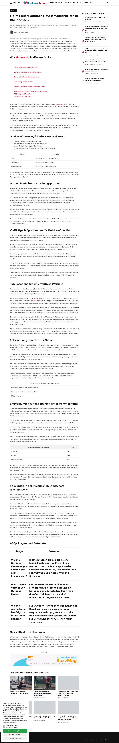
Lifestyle (67, 2)
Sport (92, 2)
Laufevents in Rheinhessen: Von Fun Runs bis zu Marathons (44, 707)
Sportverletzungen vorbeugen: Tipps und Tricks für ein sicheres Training (68, 683)
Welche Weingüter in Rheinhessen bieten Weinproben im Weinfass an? (96, 28)
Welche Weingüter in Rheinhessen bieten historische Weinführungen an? (96, 50)
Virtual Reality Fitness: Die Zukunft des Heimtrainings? (21, 683)
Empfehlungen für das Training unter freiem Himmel (29, 86)
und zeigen (24, 51)
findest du (22, 57)
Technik (75, 2)
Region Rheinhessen (55, 2)
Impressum (93, 740)
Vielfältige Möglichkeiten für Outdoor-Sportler (28, 72)
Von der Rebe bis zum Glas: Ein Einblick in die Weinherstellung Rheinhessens (95, 39)
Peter (14, 32)
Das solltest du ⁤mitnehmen (22, 96)
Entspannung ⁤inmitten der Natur (23, 82)
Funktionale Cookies (12, 727)
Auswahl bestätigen (15, 735)
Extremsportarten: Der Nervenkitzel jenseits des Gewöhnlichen (44, 683)
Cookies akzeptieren (15, 731)
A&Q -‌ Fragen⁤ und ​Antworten (22, 94)
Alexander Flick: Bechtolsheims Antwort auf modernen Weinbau (96, 61)
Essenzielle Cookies (12, 725)
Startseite (85, 740)
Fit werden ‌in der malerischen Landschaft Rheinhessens (31, 91)
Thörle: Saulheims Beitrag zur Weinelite (95, 18)
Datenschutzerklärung (102, 740)
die (64, 39)
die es (74, 48)
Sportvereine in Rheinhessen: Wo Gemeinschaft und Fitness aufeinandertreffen (68, 707)
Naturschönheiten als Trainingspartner (25, 67)
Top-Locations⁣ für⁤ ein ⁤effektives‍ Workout (26, 77)
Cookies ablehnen (15, 738)
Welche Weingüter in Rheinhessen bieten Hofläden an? (96, 70)
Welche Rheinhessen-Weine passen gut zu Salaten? (94, 79)
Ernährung (84, 2)
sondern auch (60, 104)
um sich (35, 301)
